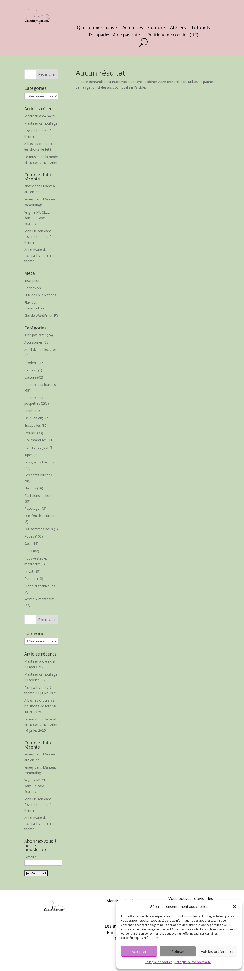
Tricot (28, 571)
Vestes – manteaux (39, 599)
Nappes (30, 488)
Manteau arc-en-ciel (39, 116)
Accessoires (33, 342)
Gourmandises (35, 440)
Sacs (27, 543)
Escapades (32, 425)
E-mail (30, 857)
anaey (29, 186)
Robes (29, 536)
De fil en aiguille (36, 418)
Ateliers (178, 28)
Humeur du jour (36, 447)
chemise (30, 370)
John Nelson (33, 231)
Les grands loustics (39, 462)
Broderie (31, 362)
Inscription (32, 280)
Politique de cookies (158, 962)
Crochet (30, 410)
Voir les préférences (217, 951)
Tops (28, 551)
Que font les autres (39, 516)
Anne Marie (33, 249)
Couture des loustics (40, 384)
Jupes (28, 454)
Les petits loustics (38, 475)
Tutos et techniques (39, 586)
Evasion (30, 433)
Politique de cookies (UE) (172, 35)
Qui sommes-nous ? (97, 28)
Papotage (31, 508)
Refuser (177, 951)
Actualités (132, 28)
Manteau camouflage (40, 123)
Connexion (32, 288)
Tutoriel (30, 578)
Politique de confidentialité (193, 962)
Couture (156, 28)
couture (30, 377)
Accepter (139, 951)
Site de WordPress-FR (41, 315)
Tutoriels (200, 28)
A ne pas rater (35, 335)
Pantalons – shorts (38, 495)
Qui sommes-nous (38, 529)
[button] (234, 906)
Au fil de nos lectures (40, 349)
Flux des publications (40, 295)
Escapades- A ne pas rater (115, 35)
